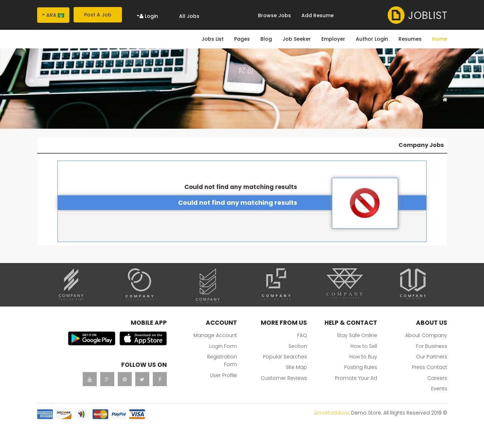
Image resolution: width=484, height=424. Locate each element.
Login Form (223, 346)
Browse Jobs (274, 15)
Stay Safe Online (357, 335)
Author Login (372, 38)
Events (439, 388)
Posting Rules (360, 367)
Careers (437, 378)
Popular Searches (285, 356)
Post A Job (97, 14)
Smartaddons (332, 412)
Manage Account (215, 335)
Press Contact (429, 367)
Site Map (296, 367)
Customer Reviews (284, 378)
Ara (55, 15)
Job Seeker (296, 38)
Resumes (410, 38)
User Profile (223, 375)
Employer (333, 38)
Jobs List (213, 38)
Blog (266, 38)
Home (439, 38)
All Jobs (189, 16)
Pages (242, 38)
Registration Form (222, 360)
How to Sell (363, 346)
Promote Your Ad (356, 378)
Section (297, 346)
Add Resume (317, 15)
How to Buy (363, 356)
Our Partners (431, 356)
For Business (431, 346)
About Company (426, 335)
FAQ (302, 335)
